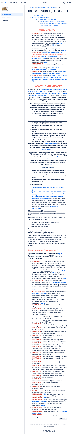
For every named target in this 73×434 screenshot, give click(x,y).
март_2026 (63, 418)
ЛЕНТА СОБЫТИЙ (37, 15)
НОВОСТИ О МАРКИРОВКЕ (40, 17)
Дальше (22, 2)
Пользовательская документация (46, 7)
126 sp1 (54, 45)
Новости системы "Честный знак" (46, 19)
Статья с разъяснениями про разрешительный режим (49, 191)
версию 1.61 (61, 271)
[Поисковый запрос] (50, 2)
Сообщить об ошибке (60, 424)
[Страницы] (12, 14)
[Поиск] (41, 2)
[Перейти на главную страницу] (11, 2)
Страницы (31, 7)
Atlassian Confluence (43, 424)
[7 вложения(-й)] (59, 7)
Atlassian (49, 431)
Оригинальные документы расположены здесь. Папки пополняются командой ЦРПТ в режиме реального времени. (53, 23)
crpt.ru (52, 164)
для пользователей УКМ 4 (49, 56)
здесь (64, 50)
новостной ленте (47, 149)
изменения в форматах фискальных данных (46, 66)
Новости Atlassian (49, 426)
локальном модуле (51, 143)
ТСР (45, 394)
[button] (2, 2)
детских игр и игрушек (59, 282)
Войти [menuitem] (69, 2)
